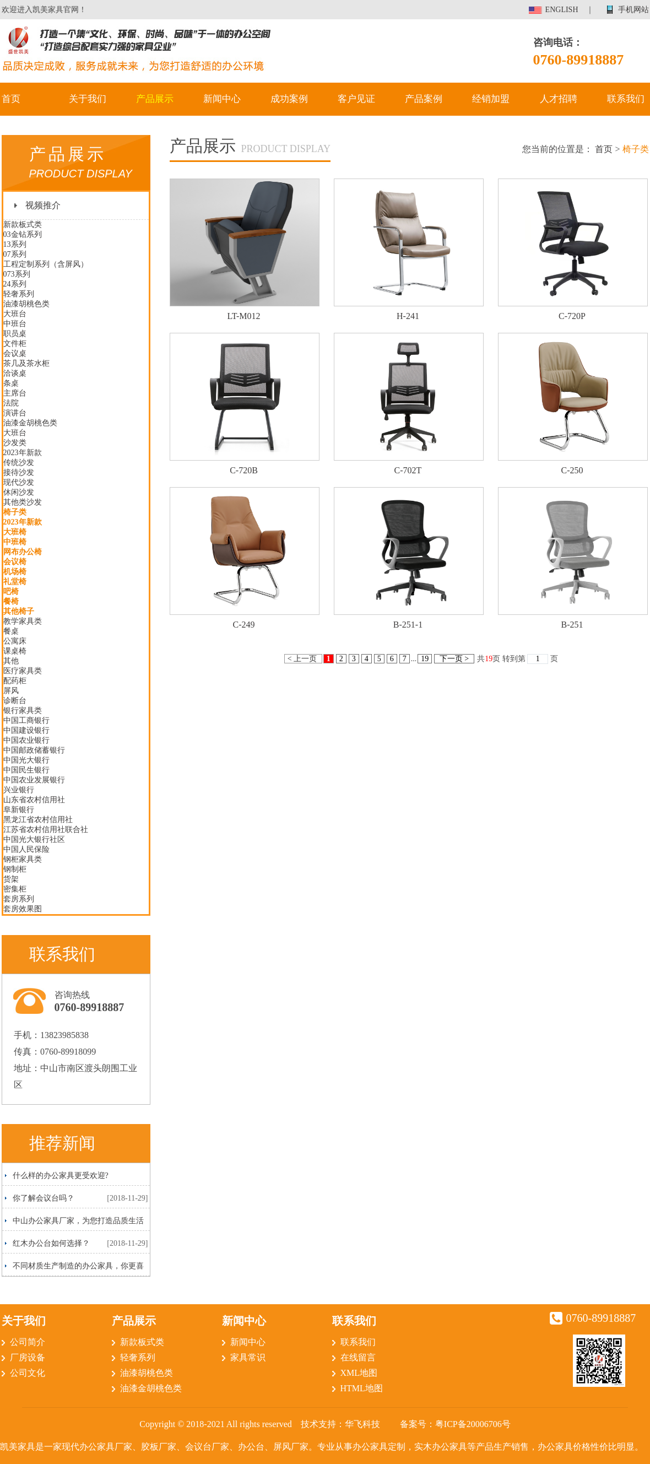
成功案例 (289, 99)
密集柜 (14, 889)
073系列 (16, 274)
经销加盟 (491, 99)
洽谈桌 (14, 373)
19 (425, 659)
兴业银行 (18, 790)
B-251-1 (407, 624)
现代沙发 (18, 482)
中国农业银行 (26, 740)
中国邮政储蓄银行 (34, 750)
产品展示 (155, 99)
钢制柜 (14, 869)
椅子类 (14, 512)
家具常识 (248, 1357)
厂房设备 (27, 1357)
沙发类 (14, 443)
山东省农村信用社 (34, 800)
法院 (11, 403)
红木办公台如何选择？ (51, 1243)
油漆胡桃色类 (26, 304)
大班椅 (14, 532)
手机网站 (633, 10)
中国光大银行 (26, 760)
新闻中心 (222, 99)
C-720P (572, 316)
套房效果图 (22, 909)
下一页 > (453, 659)
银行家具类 (22, 710)
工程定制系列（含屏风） (45, 264)
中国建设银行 (26, 730)
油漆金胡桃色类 (30, 423)
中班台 (14, 324)
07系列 (14, 254)
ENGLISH (561, 10)
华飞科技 (362, 1424)
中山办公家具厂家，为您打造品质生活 (78, 1221)
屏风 (11, 691)
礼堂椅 (14, 581)
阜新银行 (18, 810)
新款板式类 (22, 224)
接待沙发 (18, 472)
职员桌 (14, 333)
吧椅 (11, 591)
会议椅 (14, 562)
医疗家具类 (22, 671)
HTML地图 (361, 1388)
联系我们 (625, 99)
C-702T (408, 470)
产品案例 (423, 99)
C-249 (244, 624)
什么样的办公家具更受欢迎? (61, 1175)
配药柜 (14, 681)
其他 (11, 661)
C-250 (572, 470)
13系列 (14, 244)
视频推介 (43, 205)
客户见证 (356, 99)
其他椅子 (18, 611)
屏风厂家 (290, 1446)
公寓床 (14, 641)
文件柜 (14, 343)
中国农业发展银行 (34, 780)
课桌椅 (14, 651)
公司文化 (27, 1372)
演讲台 (14, 413)
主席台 (14, 393)
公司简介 (27, 1342)
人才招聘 (558, 99)
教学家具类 (22, 621)
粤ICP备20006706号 (473, 1424)
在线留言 (358, 1357)
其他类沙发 (22, 502)
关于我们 (87, 99)
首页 (11, 99)
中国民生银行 (26, 770)
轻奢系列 (18, 294)
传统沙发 (18, 462)
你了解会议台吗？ (43, 1198)
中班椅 (14, 542)
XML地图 (359, 1372)
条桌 (11, 383)
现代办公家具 (88, 1446)
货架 (11, 879)
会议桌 (14, 353)
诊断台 (14, 700)
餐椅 (11, 601)
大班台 (14, 314)
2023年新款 (22, 453)
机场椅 (14, 572)
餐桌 (11, 631)
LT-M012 (243, 316)
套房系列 (18, 899)
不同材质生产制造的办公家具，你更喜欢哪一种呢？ (74, 1269)
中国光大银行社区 (34, 839)
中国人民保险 (26, 849)
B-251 (572, 624)
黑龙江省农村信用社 (38, 819)
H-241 (408, 316)
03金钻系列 (22, 234)
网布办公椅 (22, 552)
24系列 (14, 284)
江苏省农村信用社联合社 (45, 829)
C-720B (244, 470)
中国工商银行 (26, 720)
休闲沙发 (18, 492)
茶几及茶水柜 (26, 363)
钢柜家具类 (22, 859)
